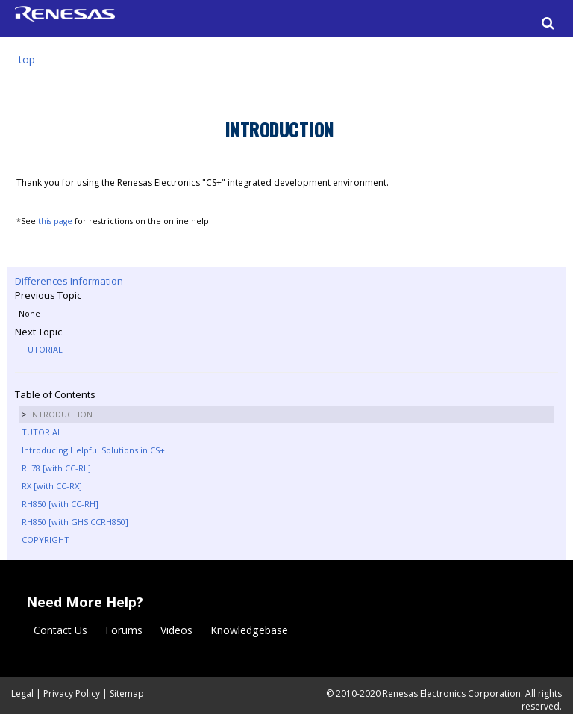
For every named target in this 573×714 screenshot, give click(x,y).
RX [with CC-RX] (52, 485)
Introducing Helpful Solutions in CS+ (93, 450)
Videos (176, 630)
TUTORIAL (42, 349)
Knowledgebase (249, 630)
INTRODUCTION (61, 414)
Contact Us (60, 630)
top (27, 59)
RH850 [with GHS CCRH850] (75, 521)
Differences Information (69, 281)
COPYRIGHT (45, 539)
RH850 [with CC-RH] (60, 503)
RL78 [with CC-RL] (56, 468)
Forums (124, 630)
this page (55, 221)
